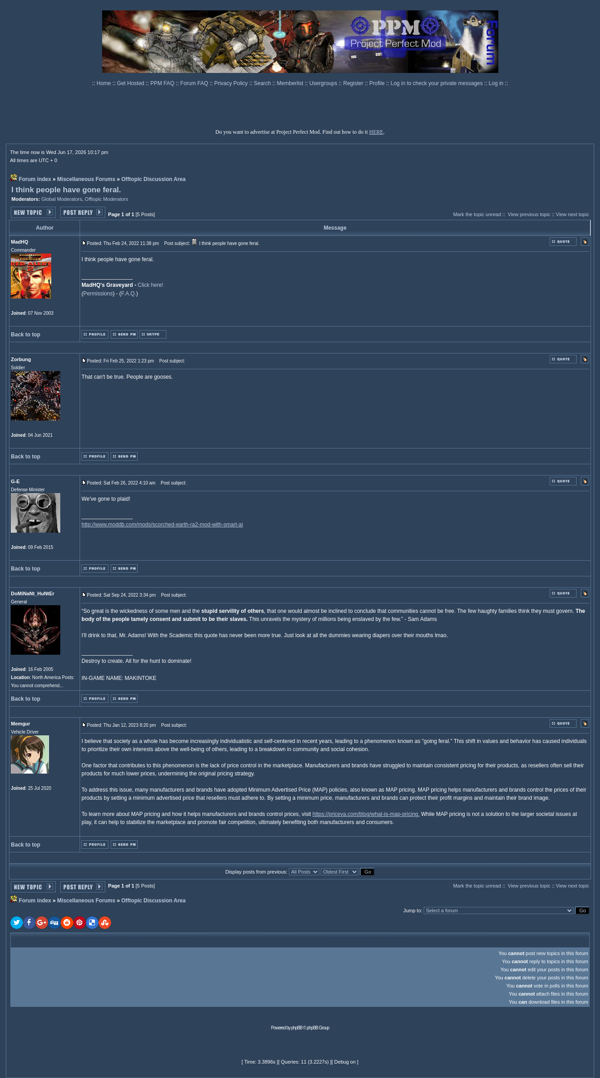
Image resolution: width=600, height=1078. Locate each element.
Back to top (25, 334)
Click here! (150, 285)
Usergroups (324, 83)
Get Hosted (131, 83)
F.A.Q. (128, 293)
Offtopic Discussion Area (153, 179)
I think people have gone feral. (66, 190)
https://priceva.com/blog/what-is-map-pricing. (366, 814)
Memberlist (291, 83)
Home (104, 83)
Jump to (412, 910)
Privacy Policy (231, 83)
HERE (376, 132)
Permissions (97, 293)
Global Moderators (61, 199)
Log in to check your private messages (437, 83)
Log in (496, 83)
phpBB (296, 1027)
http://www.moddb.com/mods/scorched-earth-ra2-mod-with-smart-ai (162, 524)
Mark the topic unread (477, 214)
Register (354, 83)
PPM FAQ (163, 83)
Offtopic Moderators (106, 199)
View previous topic (529, 214)
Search (263, 83)
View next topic (572, 214)
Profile (377, 83)
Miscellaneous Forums (86, 179)
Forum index (35, 179)
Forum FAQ (195, 83)
